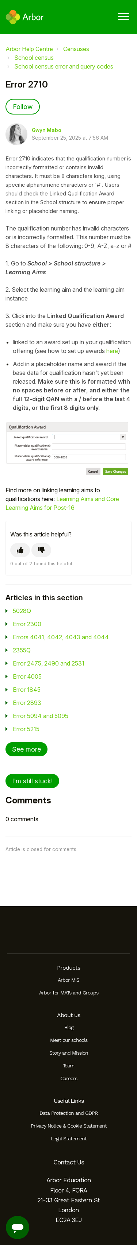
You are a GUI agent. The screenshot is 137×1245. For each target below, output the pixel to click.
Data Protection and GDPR (68, 1113)
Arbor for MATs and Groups (68, 993)
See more (26, 749)
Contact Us (68, 1162)
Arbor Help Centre (29, 49)
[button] (123, 16)
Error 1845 (27, 689)
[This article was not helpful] (41, 550)
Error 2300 (27, 624)
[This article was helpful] (20, 550)
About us (68, 1015)
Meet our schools (68, 1040)
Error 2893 (27, 702)
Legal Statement (69, 1138)
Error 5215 (26, 729)
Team (68, 1065)
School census (34, 57)
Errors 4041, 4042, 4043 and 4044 (61, 637)
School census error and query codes (63, 66)
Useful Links (69, 1100)
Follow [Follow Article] (23, 106)
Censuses (76, 49)
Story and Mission (68, 1053)
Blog (68, 1027)
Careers (68, 1078)
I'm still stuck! (32, 781)
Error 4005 (27, 676)
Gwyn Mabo (46, 130)
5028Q (22, 610)
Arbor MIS (68, 980)
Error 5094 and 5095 (40, 716)
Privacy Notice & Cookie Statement (69, 1126)
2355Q (22, 650)
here (112, 350)
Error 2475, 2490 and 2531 (48, 663)
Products (68, 967)
